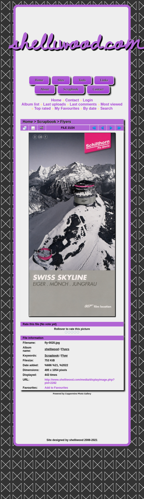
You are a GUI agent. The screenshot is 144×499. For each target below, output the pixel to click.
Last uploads (54, 104)
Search (106, 108)
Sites (61, 80)
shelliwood (52, 349)
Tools (82, 80)
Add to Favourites (56, 387)
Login (88, 100)
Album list (30, 104)
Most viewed (111, 104)
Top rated (42, 108)
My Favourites (67, 108)
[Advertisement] (72, 414)
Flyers (65, 122)
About (44, 89)
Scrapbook (70, 89)
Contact (98, 89)
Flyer (64, 355)
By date (89, 108)
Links (104, 80)
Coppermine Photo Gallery (78, 394)
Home (39, 80)
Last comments (83, 104)
